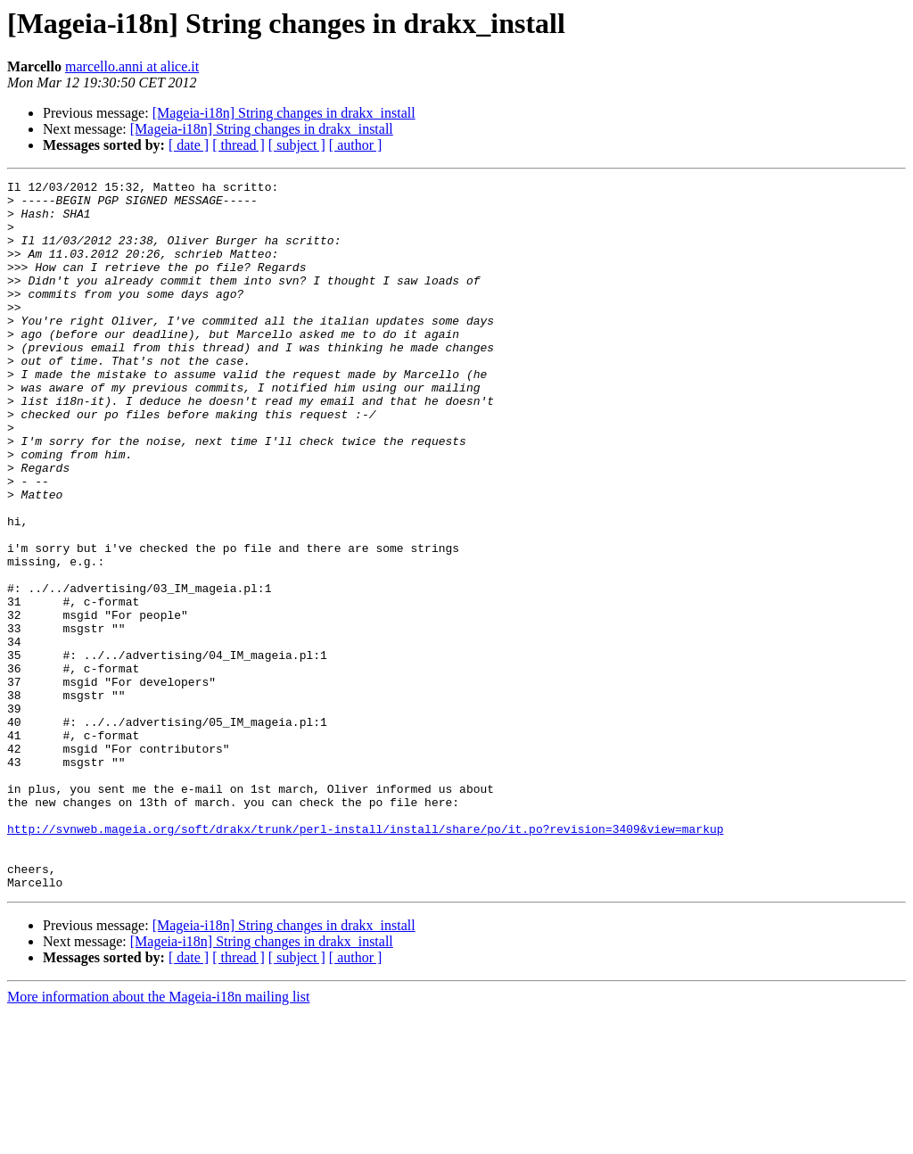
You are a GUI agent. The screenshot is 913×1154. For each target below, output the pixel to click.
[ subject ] (296, 144)
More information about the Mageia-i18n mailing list (158, 1138)
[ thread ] (238, 144)
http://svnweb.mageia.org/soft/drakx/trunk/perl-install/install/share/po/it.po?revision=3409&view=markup (365, 960)
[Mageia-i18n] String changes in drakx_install (283, 112)
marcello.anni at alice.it (132, 66)
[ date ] (189, 144)
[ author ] (355, 144)
